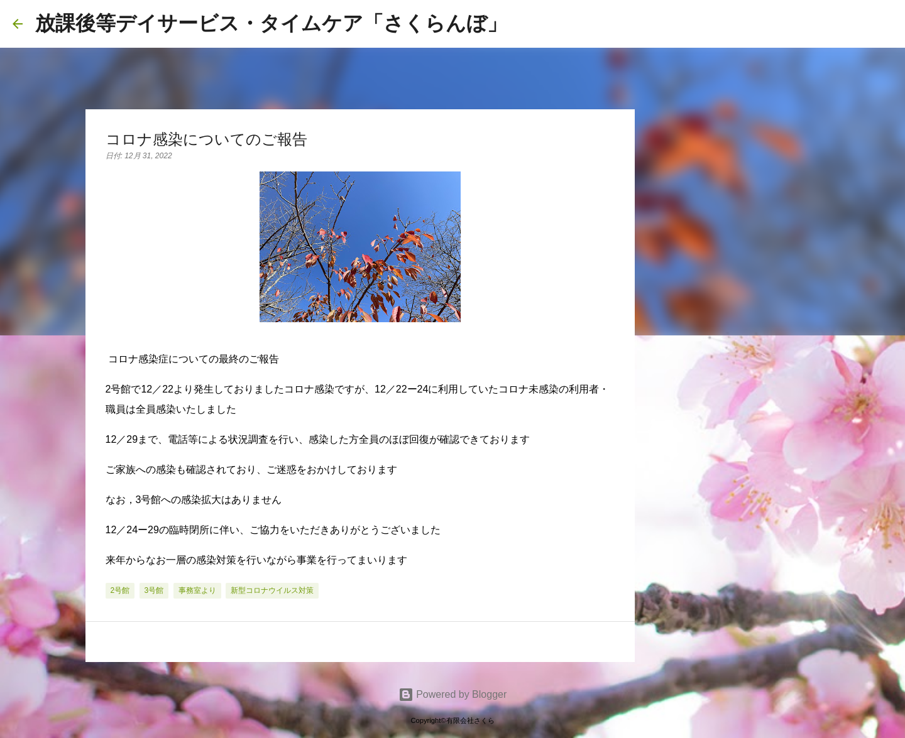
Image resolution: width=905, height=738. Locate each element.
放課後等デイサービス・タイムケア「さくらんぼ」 (271, 23)
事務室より (197, 590)
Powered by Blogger (452, 694)
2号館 (120, 590)
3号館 (154, 590)
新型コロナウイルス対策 (272, 590)
